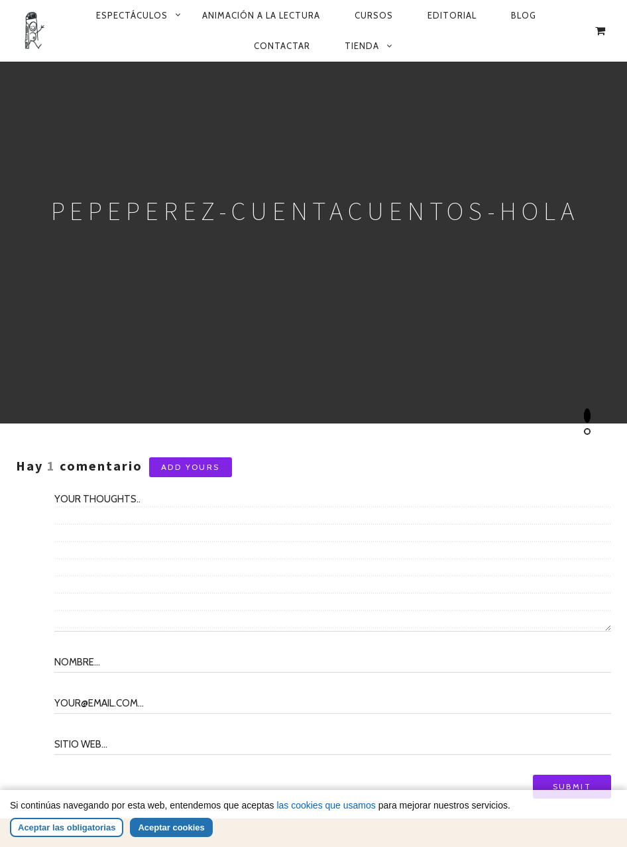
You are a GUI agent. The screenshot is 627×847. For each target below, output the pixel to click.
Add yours (190, 467)
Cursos (374, 15)
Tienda (362, 45)
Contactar (282, 45)
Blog (523, 15)
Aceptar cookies (171, 829)
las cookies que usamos (325, 807)
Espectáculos (132, 15)
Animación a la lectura (261, 15)
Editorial (452, 15)
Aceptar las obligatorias (66, 829)
